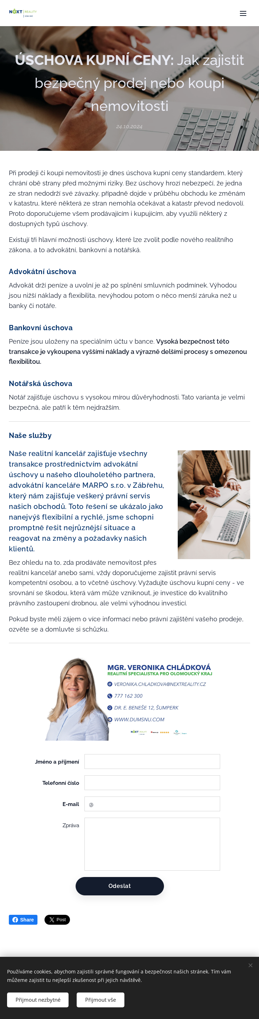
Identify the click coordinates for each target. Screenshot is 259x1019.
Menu (243, 13)
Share (23, 920)
